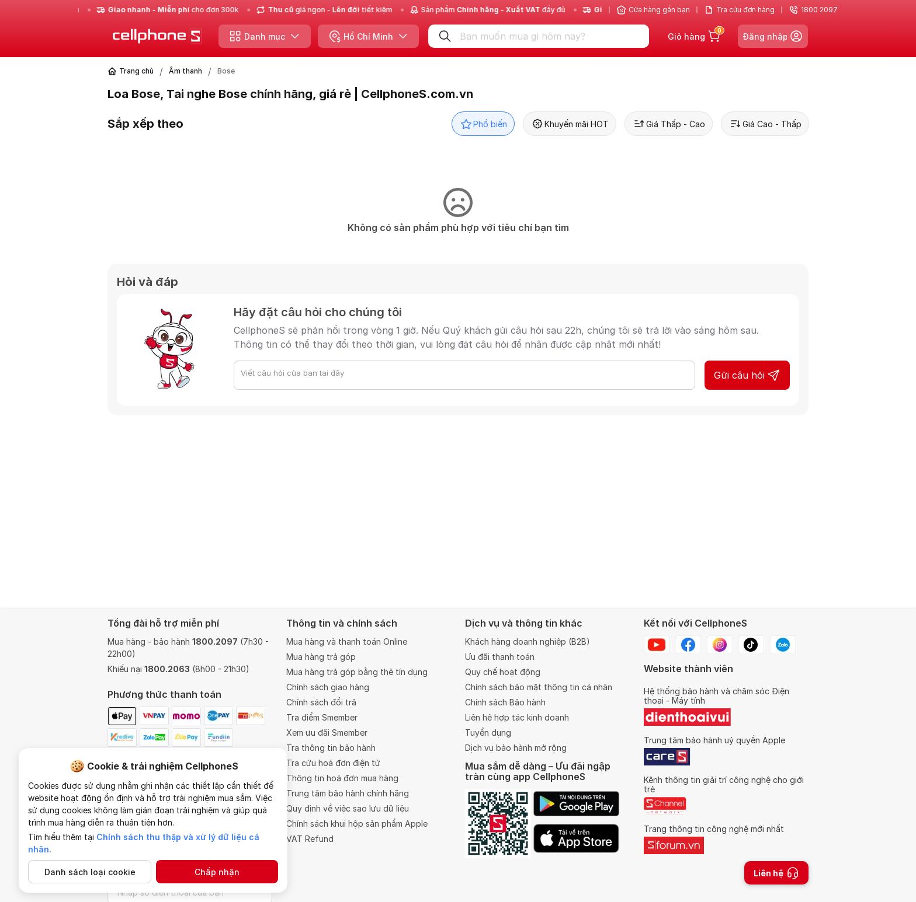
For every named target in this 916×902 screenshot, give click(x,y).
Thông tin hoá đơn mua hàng (342, 778)
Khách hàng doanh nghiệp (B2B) (527, 641)
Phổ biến (483, 124)
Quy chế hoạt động (502, 672)
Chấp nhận (217, 872)
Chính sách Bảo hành (505, 702)
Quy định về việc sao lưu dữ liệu (347, 808)
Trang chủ (136, 71)
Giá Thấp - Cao (668, 124)
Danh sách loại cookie (90, 872)
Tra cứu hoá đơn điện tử (333, 763)
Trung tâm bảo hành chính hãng (347, 793)
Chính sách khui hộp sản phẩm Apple (357, 823)
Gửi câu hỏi (747, 375)
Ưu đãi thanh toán (500, 657)
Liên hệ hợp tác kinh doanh (517, 717)
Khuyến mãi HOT (569, 124)
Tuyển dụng (488, 732)
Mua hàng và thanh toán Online (346, 641)
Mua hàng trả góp (321, 657)
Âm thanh (185, 71)
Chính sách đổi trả (321, 702)
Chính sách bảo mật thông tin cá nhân (538, 687)
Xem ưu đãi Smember (326, 732)
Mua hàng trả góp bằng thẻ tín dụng (357, 672)
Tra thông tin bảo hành (331, 748)
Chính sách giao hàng (327, 687)
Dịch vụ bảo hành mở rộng (516, 748)
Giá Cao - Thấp (764, 124)
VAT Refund (310, 839)
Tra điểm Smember (322, 717)
